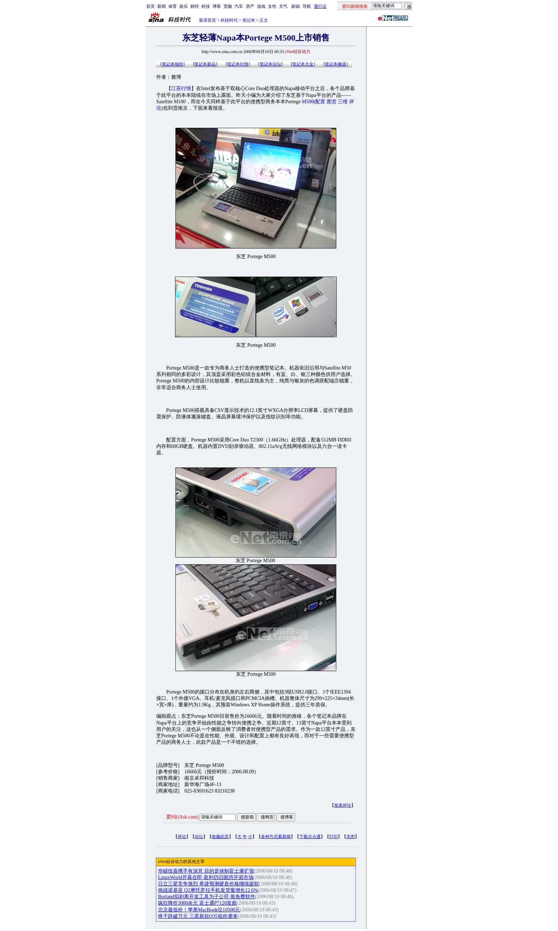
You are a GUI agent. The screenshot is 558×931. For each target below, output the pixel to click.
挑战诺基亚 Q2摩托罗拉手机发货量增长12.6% (208, 890)
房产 (250, 6)
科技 (205, 6)
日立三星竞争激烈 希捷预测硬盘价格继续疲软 (208, 883)
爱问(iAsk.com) (182, 817)
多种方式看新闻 (276, 836)
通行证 (320, 6)
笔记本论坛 (270, 64)
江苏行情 (181, 88)
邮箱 (295, 6)
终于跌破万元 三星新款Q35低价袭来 (198, 916)
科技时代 (229, 20)
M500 (308, 101)
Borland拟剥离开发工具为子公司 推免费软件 (206, 896)
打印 (333, 836)
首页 (150, 6)
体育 (172, 6)
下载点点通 (310, 836)
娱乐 (183, 6)
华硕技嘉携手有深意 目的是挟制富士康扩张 (206, 871)
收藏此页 (220, 836)
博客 (216, 6)
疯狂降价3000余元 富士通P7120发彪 (197, 903)
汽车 (239, 6)
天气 (283, 6)
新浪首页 (207, 20)
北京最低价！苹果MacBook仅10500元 (199, 909)
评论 (182, 836)
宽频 (227, 6)
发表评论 (342, 805)
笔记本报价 (172, 64)
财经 (194, 6)
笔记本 (248, 20)
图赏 (332, 101)
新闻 (161, 6)
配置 (320, 101)
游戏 (261, 6)
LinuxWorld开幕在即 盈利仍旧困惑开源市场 (205, 877)
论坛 (199, 836)
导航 (306, 6)
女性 (272, 6)
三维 (343, 101)
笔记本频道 (335, 64)
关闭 (350, 836)
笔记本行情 (237, 64)
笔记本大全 (303, 64)
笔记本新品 (205, 64)
